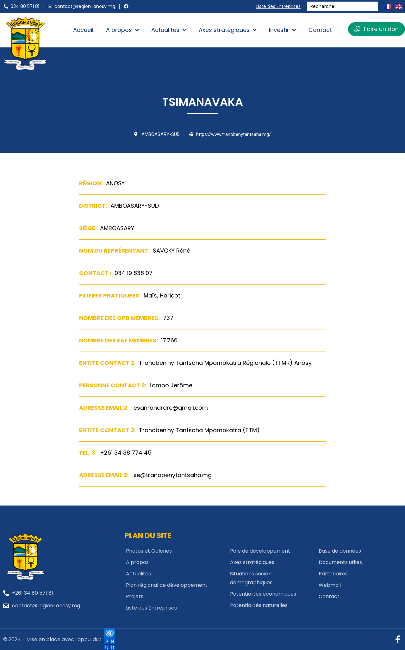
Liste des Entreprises (280, 6)
